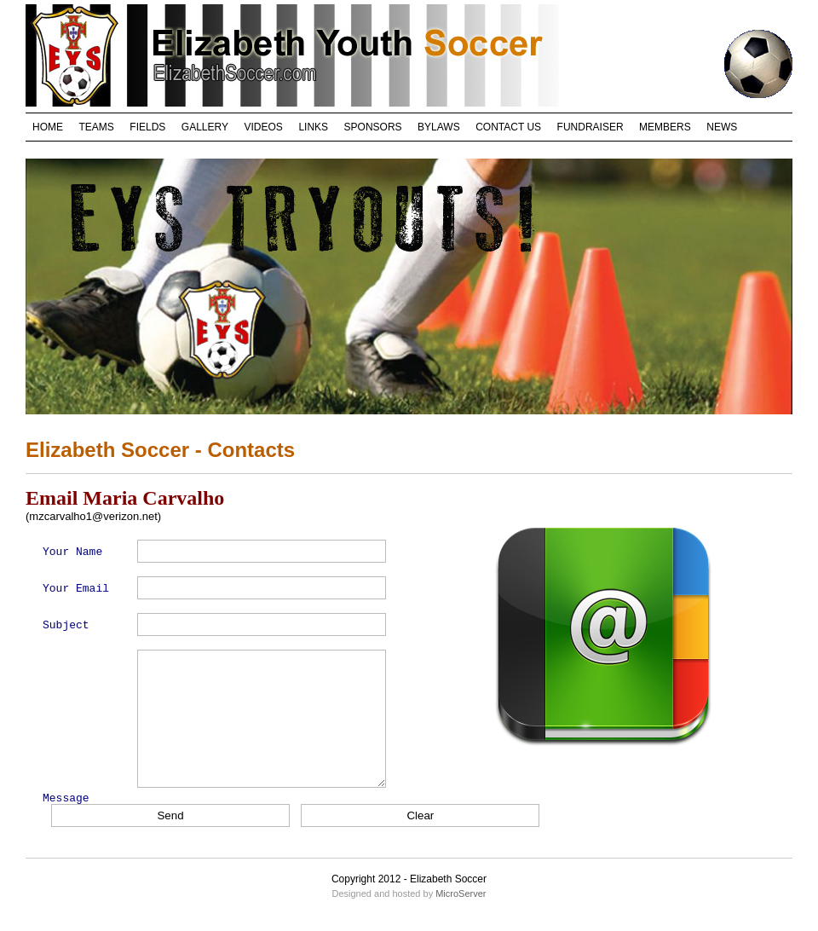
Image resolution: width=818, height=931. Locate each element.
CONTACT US (508, 127)
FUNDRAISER (590, 127)
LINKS (313, 127)
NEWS (721, 127)
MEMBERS (665, 127)
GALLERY (204, 127)
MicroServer (460, 893)
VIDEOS (264, 127)
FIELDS (147, 127)
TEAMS (96, 127)
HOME (47, 127)
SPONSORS (373, 127)
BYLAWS (439, 127)
